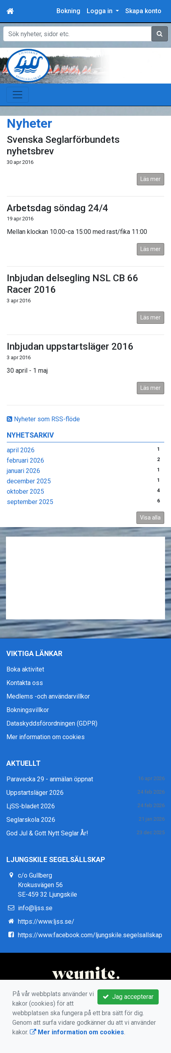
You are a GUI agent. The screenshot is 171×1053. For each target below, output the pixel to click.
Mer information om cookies (45, 737)
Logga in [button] (100, 11)
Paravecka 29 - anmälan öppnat (49, 779)
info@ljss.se (35, 908)
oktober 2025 (25, 491)
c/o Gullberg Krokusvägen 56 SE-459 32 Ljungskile (47, 885)
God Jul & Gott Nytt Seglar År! (47, 833)
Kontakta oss (24, 683)
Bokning (68, 11)
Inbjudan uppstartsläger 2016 (70, 346)
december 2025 (29, 481)
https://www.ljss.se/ (46, 921)
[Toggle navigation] (17, 95)
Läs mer (150, 179)
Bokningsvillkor (27, 710)
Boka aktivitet (25, 669)
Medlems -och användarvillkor (48, 696)
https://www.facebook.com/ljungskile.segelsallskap (90, 935)
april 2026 (21, 450)
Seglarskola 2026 (30, 819)
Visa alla (150, 517)
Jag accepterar (128, 996)
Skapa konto (143, 11)
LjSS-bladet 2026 (30, 806)
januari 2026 (23, 471)
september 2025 (30, 502)
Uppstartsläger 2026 (35, 792)
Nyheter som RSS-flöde (43, 419)
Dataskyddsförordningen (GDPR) (51, 723)
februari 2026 (25, 460)
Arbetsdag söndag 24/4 (57, 208)
